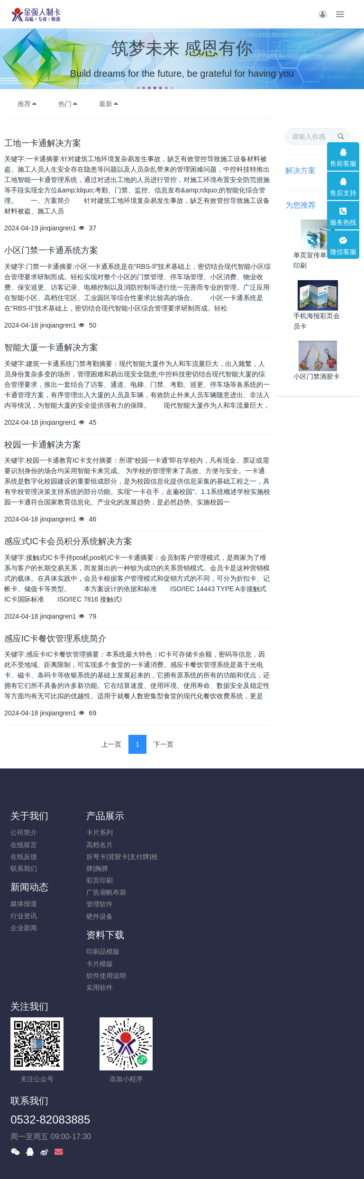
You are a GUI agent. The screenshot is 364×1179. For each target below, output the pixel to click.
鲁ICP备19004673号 (239, 1099)
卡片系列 (113, 832)
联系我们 (23, 868)
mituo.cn (238, 1158)
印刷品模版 (293, 832)
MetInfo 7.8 (166, 1158)
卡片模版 (290, 845)
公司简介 (23, 832)
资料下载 (296, 816)
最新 (109, 104)
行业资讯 (201, 845)
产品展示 (118, 816)
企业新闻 (201, 856)
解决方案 (300, 170)
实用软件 (290, 868)
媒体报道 (201, 832)
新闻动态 (207, 816)
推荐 (27, 104)
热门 (68, 104)
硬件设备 (113, 916)
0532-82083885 (228, 957)
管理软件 (113, 904)
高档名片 (113, 845)
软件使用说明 (297, 856)
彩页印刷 (113, 880)
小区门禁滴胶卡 (316, 376)
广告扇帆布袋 (119, 892)
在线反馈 (23, 856)
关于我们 (29, 816)
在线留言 (23, 845)
